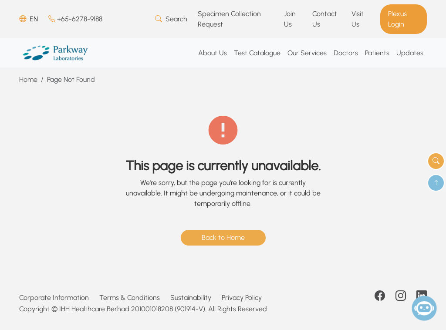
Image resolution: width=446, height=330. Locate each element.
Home (28, 79)
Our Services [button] (307, 53)
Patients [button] (377, 53)
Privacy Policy (242, 297)
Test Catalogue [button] (257, 53)
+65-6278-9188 (75, 19)
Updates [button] (409, 53)
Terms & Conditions (129, 297)
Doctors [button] (346, 53)
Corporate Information (54, 297)
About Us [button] (212, 53)
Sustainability (190, 297)
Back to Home (223, 237)
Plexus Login (397, 19)
